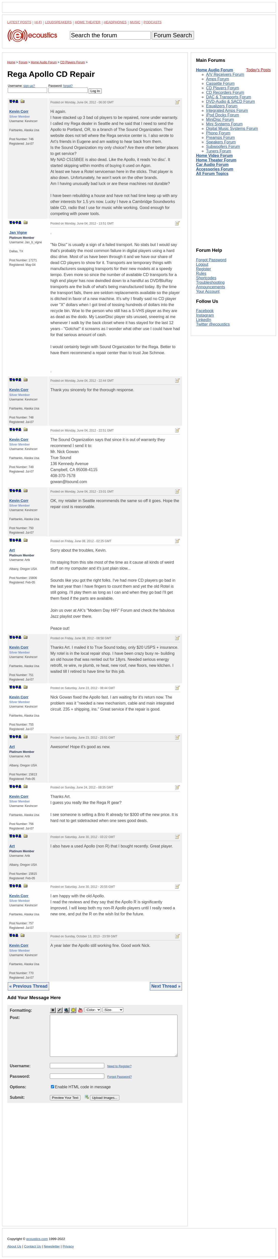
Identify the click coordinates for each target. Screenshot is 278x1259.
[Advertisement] (94, 1168)
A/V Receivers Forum (225, 74)
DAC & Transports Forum (228, 97)
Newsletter (52, 1246)
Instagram (205, 315)
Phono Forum (218, 133)
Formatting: (21, 1010)
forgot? (67, 86)
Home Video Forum (214, 155)
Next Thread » (165, 986)
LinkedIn (203, 320)
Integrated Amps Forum (227, 110)
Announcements (210, 287)
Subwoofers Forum (223, 146)
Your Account (208, 291)
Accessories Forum (214, 169)
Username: (27, 88)
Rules (201, 273)
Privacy (68, 1246)
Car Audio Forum (212, 164)
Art (12, 550)
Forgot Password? (119, 1077)
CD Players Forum (222, 88)
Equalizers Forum (221, 106)
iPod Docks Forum (222, 115)
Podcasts (153, 22)
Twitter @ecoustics (213, 324)
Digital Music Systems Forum (232, 128)
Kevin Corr (19, 111)
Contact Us (32, 1246)
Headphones (115, 22)
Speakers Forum (221, 142)
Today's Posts (258, 70)
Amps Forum (217, 79)
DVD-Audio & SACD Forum (230, 101)
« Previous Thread (28, 986)
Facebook (205, 311)
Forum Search (173, 35)
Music (135, 22)
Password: (68, 88)
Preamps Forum (220, 137)
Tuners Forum (218, 151)
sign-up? (29, 86)
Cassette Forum (220, 83)
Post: (15, 1017)
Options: (18, 1087)
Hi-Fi (38, 22)
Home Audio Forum (214, 70)
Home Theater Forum (216, 160)
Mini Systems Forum (224, 124)
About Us (14, 1246)
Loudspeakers (58, 22)
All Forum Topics (212, 173)
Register (203, 269)
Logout (202, 264)
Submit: (17, 1097)
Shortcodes (206, 278)
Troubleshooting (210, 282)
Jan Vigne (18, 232)
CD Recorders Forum (225, 92)
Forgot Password (211, 260)
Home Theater (88, 22)
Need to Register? (119, 1066)
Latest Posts (19, 22)
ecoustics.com (37, 1239)
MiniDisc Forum (220, 119)
